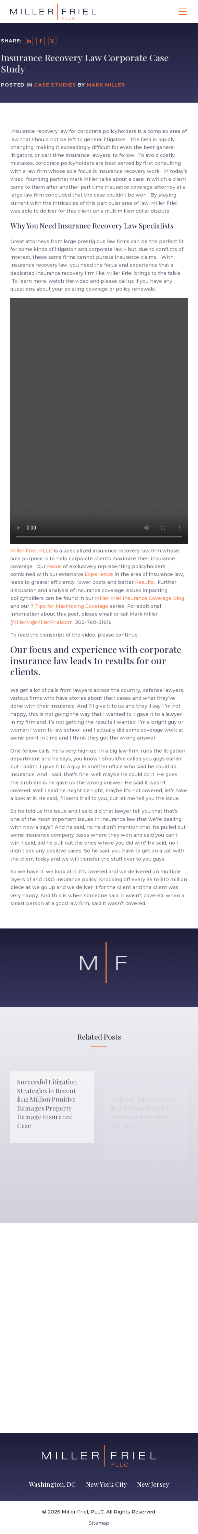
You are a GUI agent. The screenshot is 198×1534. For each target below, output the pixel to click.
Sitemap (99, 1523)
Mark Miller (94, 85)
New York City (106, 1484)
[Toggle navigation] (182, 11)
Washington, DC (52, 1484)
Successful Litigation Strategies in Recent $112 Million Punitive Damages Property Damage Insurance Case (47, 1122)
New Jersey (153, 1484)
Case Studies (44, 85)
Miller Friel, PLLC (31, 562)
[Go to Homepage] (53, 11)
